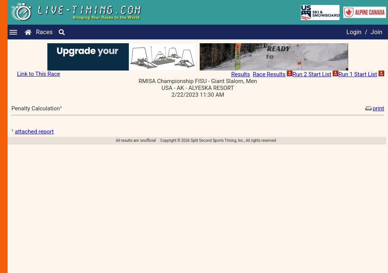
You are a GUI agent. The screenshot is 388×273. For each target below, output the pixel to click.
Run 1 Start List (357, 74)
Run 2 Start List (312, 74)
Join (376, 32)
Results (240, 74)
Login (353, 32)
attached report (34, 131)
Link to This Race (38, 74)
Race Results (269, 74)
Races (44, 32)
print (374, 108)
